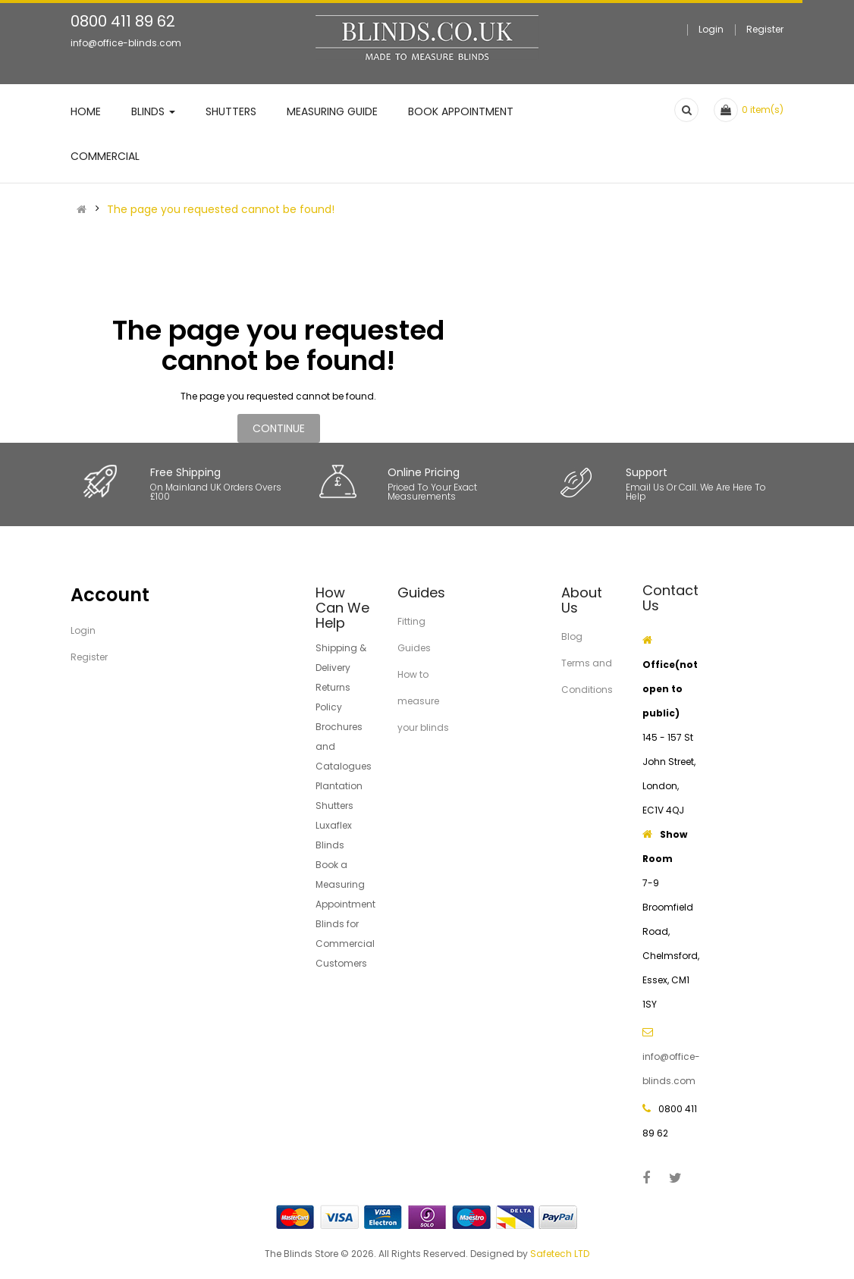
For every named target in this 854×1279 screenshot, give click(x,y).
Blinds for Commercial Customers (345, 943)
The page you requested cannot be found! (220, 209)
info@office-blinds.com (126, 42)
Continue (279, 428)
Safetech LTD (559, 1253)
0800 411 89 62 (123, 21)
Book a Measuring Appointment (345, 884)
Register (764, 29)
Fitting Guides (414, 634)
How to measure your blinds (423, 701)
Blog (571, 636)
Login (711, 29)
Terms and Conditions (587, 676)
